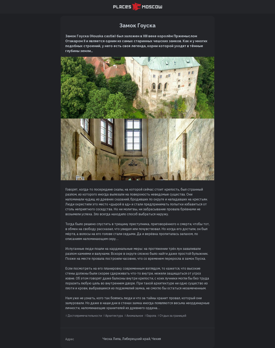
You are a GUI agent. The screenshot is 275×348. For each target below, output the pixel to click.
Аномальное (134, 316)
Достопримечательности (85, 316)
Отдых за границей (173, 316)
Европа (151, 316)
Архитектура (114, 316)
